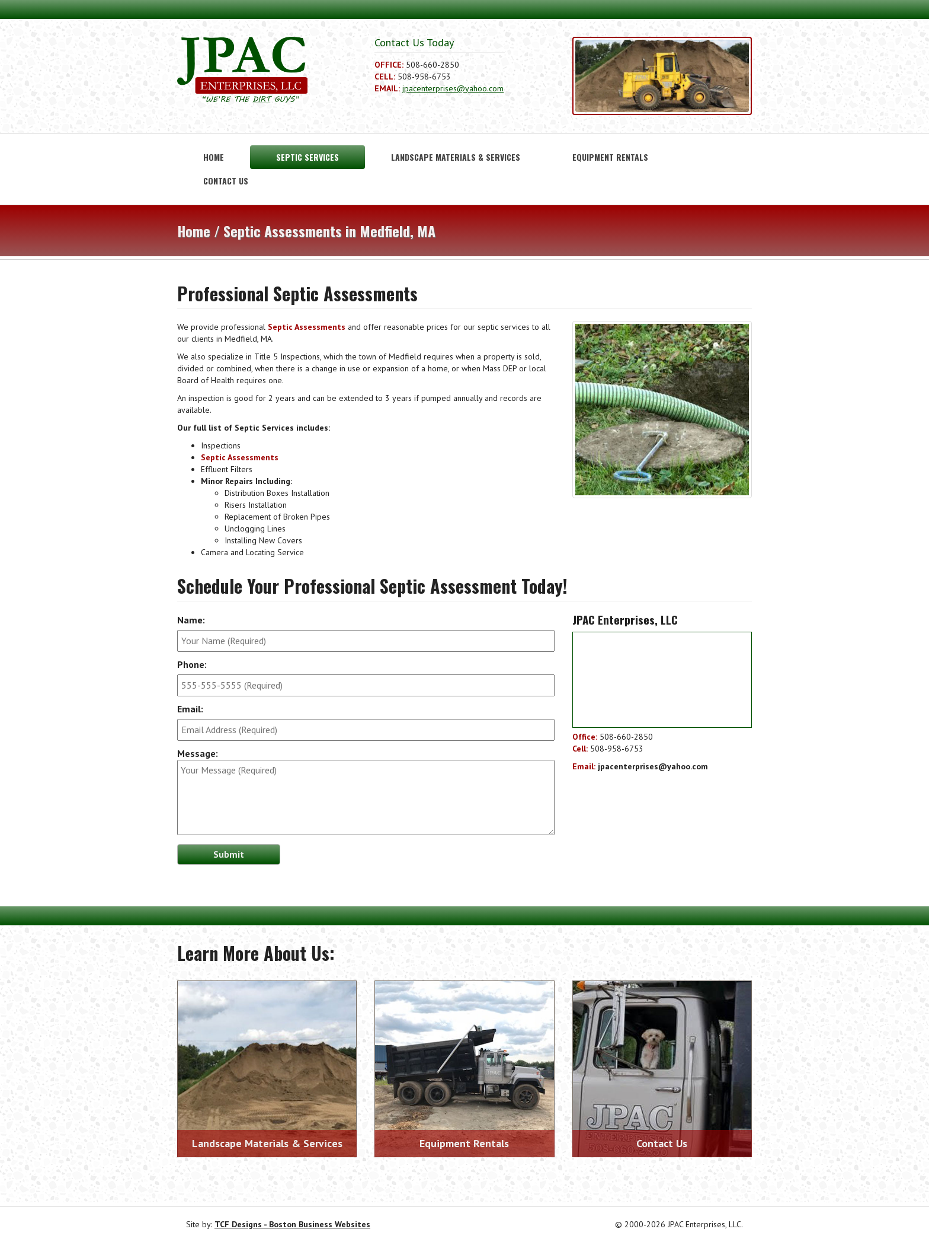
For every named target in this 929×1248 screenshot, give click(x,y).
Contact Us (225, 180)
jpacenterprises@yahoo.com (453, 88)
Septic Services (307, 157)
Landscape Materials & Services (455, 157)
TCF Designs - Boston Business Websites (292, 1224)
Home (213, 157)
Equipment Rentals (610, 157)
